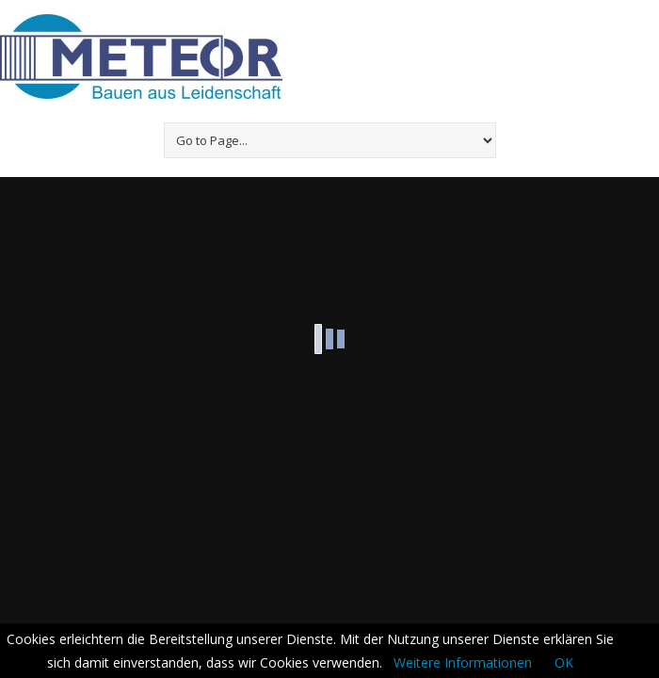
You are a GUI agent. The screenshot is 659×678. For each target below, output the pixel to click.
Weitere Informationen (463, 662)
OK (564, 662)
